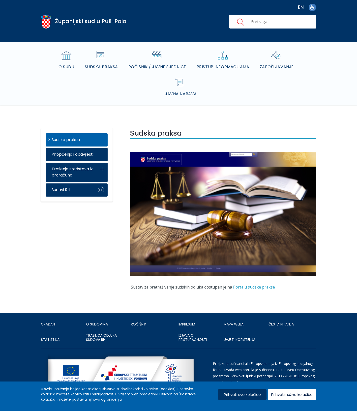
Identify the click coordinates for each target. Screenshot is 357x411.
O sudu (66, 67)
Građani (48, 324)
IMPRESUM (186, 324)
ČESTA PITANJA (281, 324)
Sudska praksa (101, 67)
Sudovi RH (61, 190)
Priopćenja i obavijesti (72, 154)
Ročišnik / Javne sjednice (157, 67)
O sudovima (97, 324)
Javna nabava (181, 94)
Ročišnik (138, 324)
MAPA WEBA (233, 324)
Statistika (50, 339)
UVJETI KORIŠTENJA (239, 339)
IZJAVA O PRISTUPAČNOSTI (192, 337)
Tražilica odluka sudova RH (101, 337)
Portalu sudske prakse (254, 287)
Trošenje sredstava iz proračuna (72, 172)
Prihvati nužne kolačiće (292, 394)
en (301, 7)
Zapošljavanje (277, 67)
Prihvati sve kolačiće (242, 394)
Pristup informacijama (223, 67)
